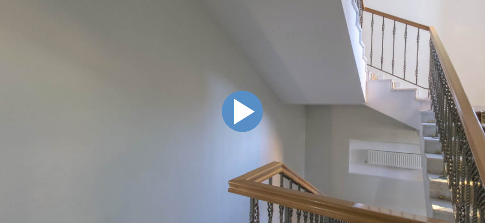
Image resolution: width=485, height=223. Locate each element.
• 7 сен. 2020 (452, 98)
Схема (476, 83)
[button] (436, 53)
